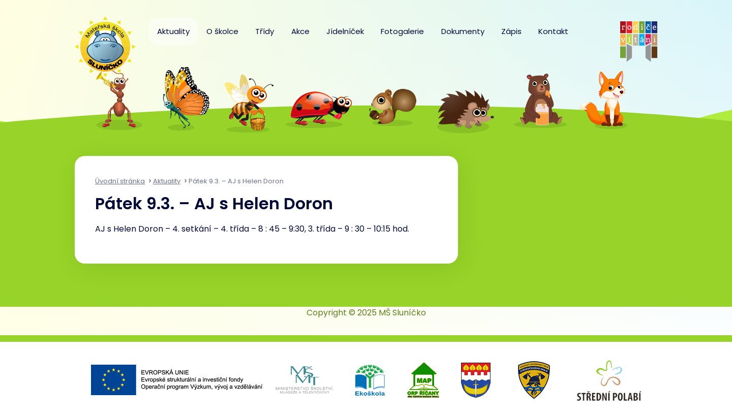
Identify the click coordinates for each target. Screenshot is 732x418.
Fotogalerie (402, 31)
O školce (222, 31)
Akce (300, 31)
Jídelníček (345, 31)
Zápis (511, 31)
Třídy (264, 31)
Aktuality (173, 31)
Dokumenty (462, 31)
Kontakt (553, 31)
